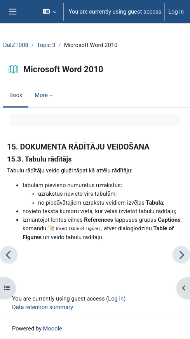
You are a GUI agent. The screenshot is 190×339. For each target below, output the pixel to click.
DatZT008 (15, 45)
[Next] (181, 254)
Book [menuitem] (15, 95)
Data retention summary (42, 307)
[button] (49, 11)
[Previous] (8, 254)
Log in (176, 11)
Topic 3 (46, 45)
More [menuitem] (41, 95)
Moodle (52, 328)
